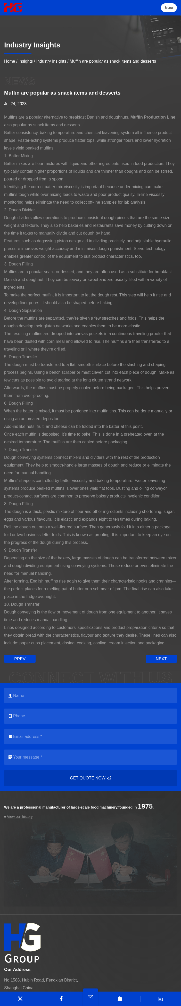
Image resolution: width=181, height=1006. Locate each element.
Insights (26, 61)
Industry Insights (51, 61)
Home (9, 61)
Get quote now (90, 778)
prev (20, 658)
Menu (169, 8)
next (161, 658)
